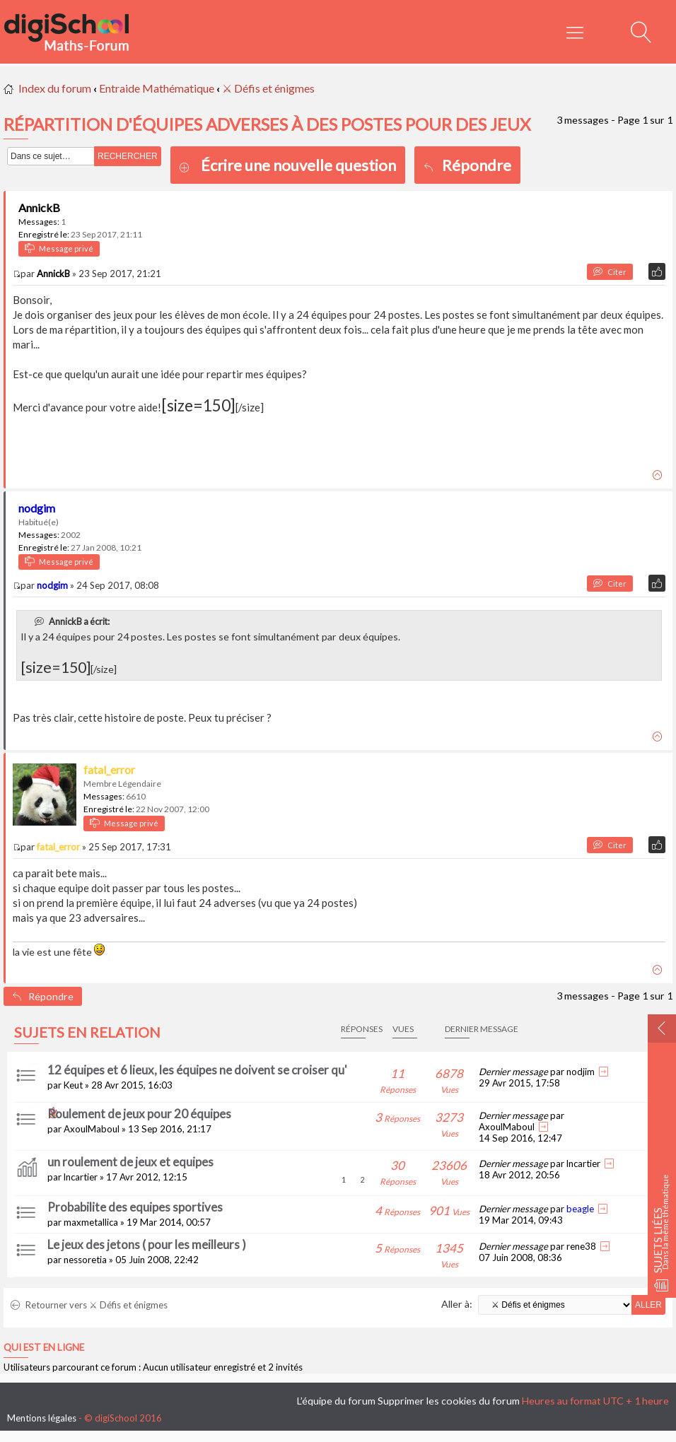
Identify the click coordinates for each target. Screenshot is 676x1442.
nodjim (580, 1071)
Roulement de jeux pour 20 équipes (139, 1113)
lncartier (81, 1177)
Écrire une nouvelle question (298, 165)
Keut (73, 1085)
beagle (580, 1208)
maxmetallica (91, 1222)
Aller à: (456, 1304)
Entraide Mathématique (156, 88)
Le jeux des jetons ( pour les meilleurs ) (146, 1244)
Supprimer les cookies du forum (449, 1401)
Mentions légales (41, 1418)
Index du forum (54, 88)
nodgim (36, 508)
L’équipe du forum (336, 1401)
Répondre (467, 165)
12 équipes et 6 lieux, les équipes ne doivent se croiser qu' (197, 1069)
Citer (610, 271)
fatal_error (109, 769)
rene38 (581, 1246)
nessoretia (85, 1259)
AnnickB (39, 207)
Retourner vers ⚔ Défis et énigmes (89, 1305)
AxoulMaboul (92, 1129)
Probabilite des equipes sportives (135, 1207)
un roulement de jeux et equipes (130, 1161)
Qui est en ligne (44, 1347)
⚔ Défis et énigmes (268, 88)
